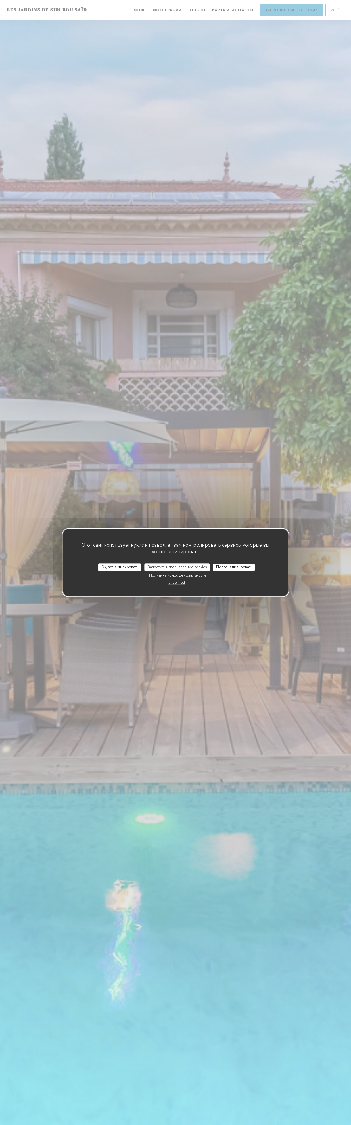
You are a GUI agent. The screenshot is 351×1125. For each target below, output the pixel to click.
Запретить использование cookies (177, 567)
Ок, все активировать (119, 567)
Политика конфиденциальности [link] (177, 575)
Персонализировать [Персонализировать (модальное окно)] (234, 567)
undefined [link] (176, 582)
